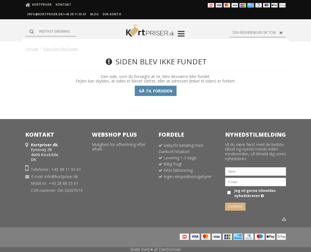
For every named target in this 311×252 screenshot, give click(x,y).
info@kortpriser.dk (61, 176)
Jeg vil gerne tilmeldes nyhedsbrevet (255, 193)
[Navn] (255, 171)
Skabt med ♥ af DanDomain (155, 249)
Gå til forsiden (155, 91)
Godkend (235, 206)
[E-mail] (255, 181)
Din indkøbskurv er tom (259, 32)
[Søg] (50, 31)
